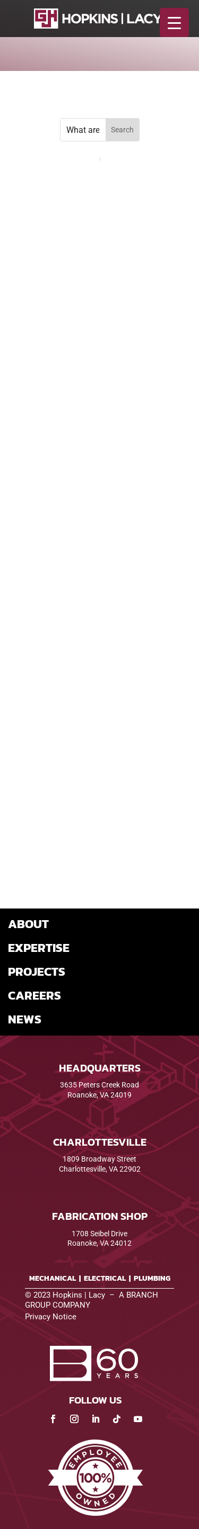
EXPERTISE (39, 948)
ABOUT (28, 924)
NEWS (24, 1019)
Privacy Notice (50, 1316)
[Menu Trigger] (174, 22)
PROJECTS (36, 972)
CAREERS (34, 995)
